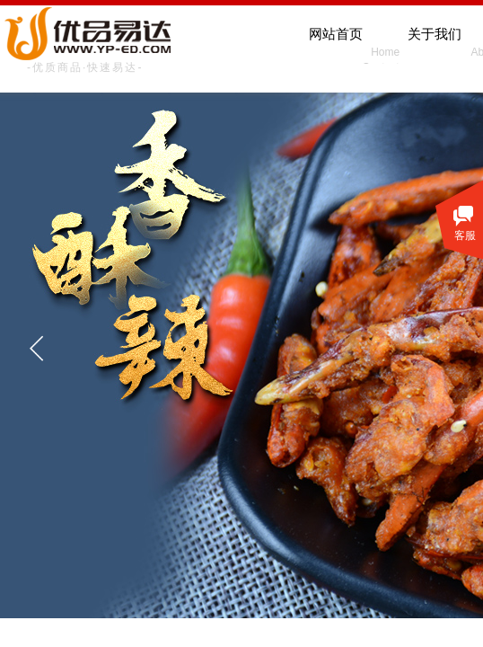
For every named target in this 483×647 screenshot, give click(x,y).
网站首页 (336, 34)
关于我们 (434, 34)
